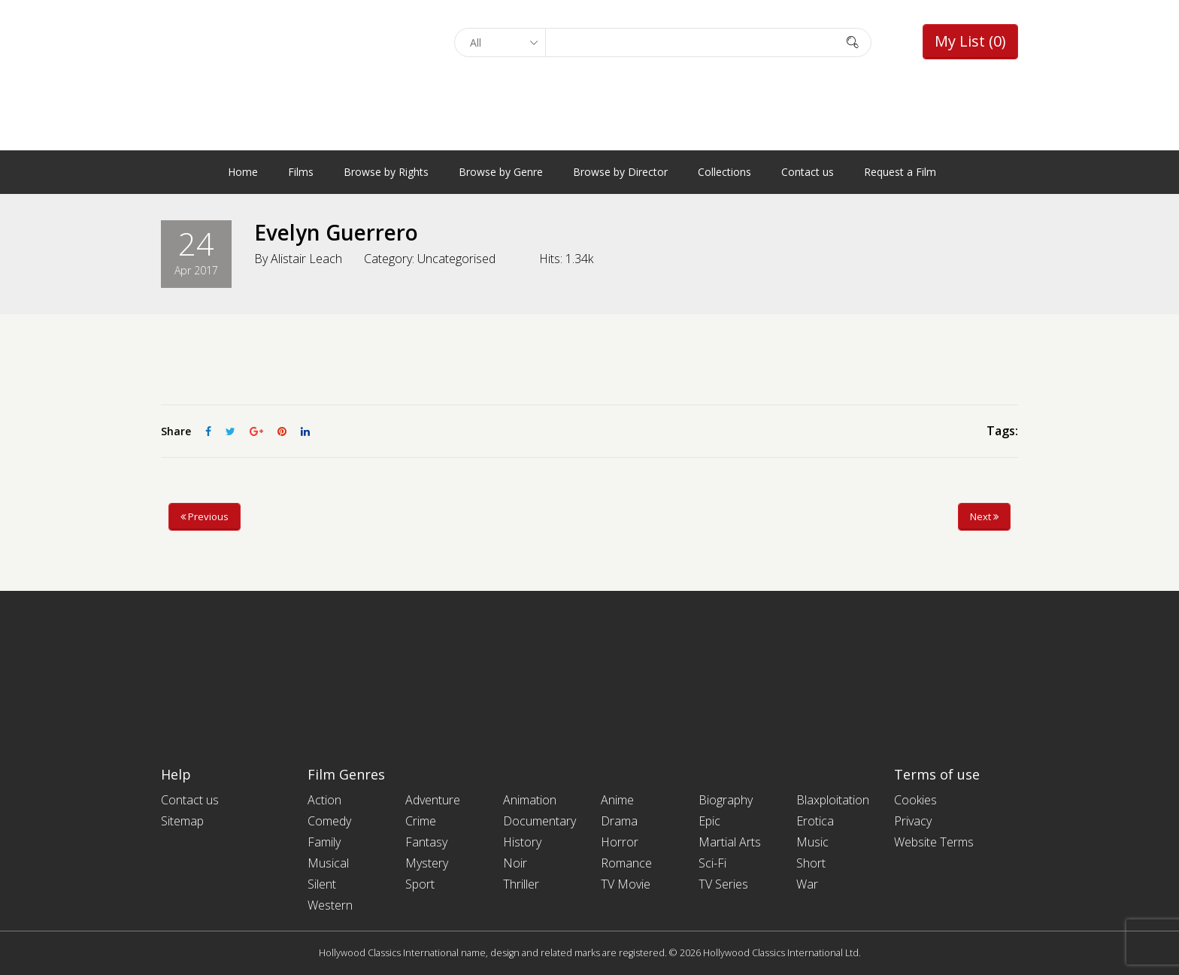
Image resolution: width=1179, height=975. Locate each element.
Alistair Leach (306, 258)
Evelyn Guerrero (336, 232)
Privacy (913, 821)
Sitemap (182, 821)
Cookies (915, 800)
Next (984, 516)
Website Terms (934, 842)
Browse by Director (620, 172)
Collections (724, 172)
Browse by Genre (501, 172)
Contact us (807, 172)
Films (301, 172)
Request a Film (900, 172)
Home (243, 172)
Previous (204, 516)
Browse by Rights (386, 172)
